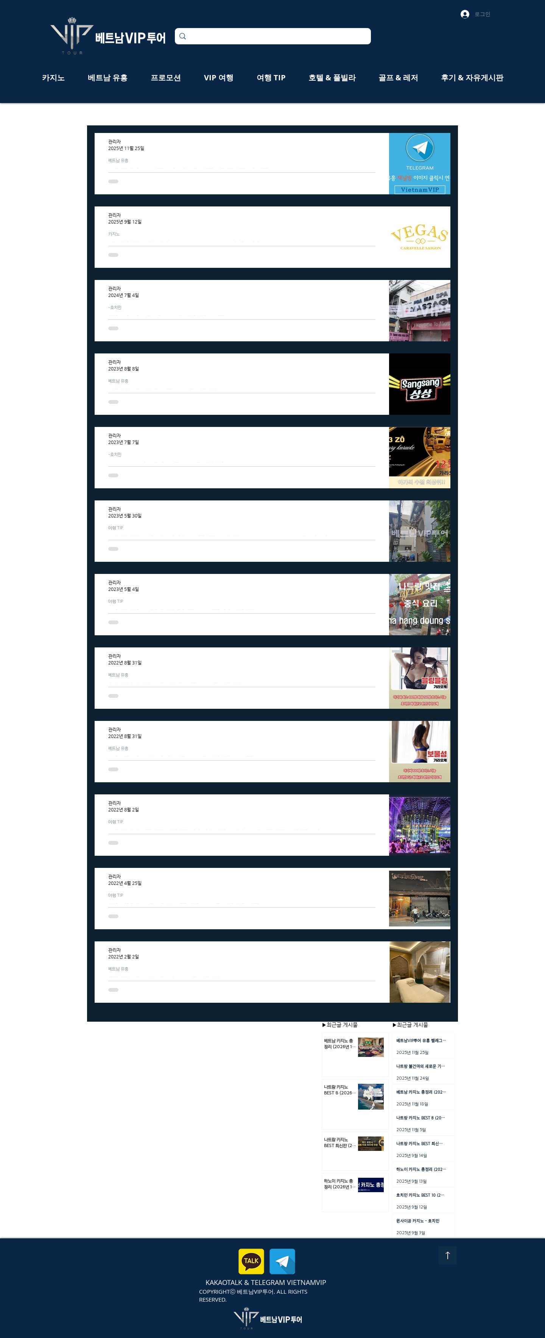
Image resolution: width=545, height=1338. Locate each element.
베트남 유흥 (118, 160)
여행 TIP (115, 527)
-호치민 (114, 307)
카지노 (114, 233)
